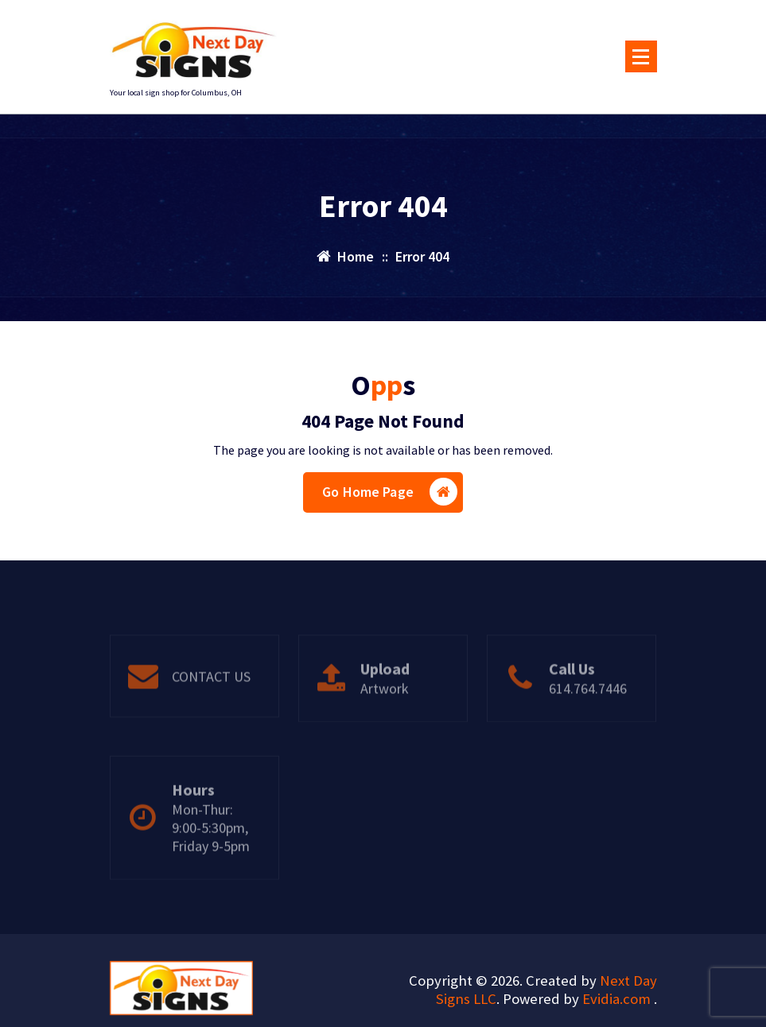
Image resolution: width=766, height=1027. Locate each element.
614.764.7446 (588, 718)
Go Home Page (389, 492)
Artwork (384, 718)
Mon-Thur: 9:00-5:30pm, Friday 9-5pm (211, 870)
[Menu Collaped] (641, 56)
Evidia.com (618, 999)
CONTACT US (211, 706)
